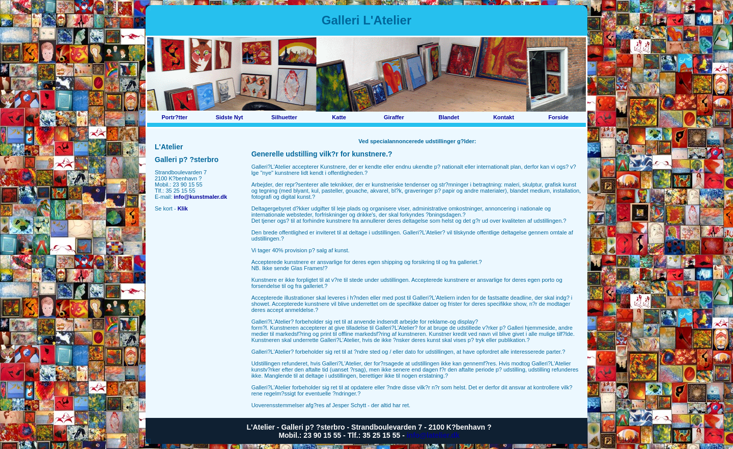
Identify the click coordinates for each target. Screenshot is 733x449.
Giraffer (394, 117)
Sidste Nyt (229, 117)
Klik (183, 208)
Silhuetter (284, 117)
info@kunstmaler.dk (200, 197)
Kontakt (503, 117)
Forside (558, 117)
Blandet (448, 117)
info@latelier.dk (433, 435)
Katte (339, 117)
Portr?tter (175, 117)
